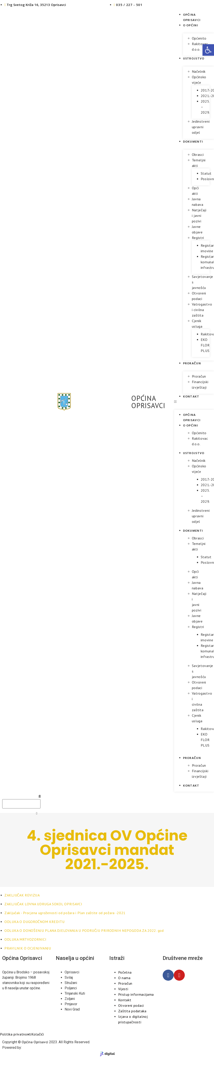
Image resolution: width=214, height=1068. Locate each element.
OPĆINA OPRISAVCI (148, 402)
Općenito (199, 38)
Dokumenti (193, 141)
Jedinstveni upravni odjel (201, 127)
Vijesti (123, 989)
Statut (206, 173)
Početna (125, 972)
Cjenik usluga (197, 324)
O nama (124, 978)
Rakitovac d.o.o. (200, 47)
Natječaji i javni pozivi (199, 215)
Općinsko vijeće (199, 80)
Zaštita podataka (132, 1011)
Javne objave (197, 229)
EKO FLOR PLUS (205, 345)
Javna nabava (197, 202)
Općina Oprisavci (192, 17)
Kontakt (191, 396)
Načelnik (199, 71)
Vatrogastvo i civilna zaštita (202, 309)
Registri (198, 237)
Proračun (192, 363)
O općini (190, 25)
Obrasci (198, 154)
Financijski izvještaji (200, 385)
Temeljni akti (199, 163)
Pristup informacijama (136, 994)
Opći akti (195, 191)
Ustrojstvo (193, 58)
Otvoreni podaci (199, 296)
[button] (208, 50)
